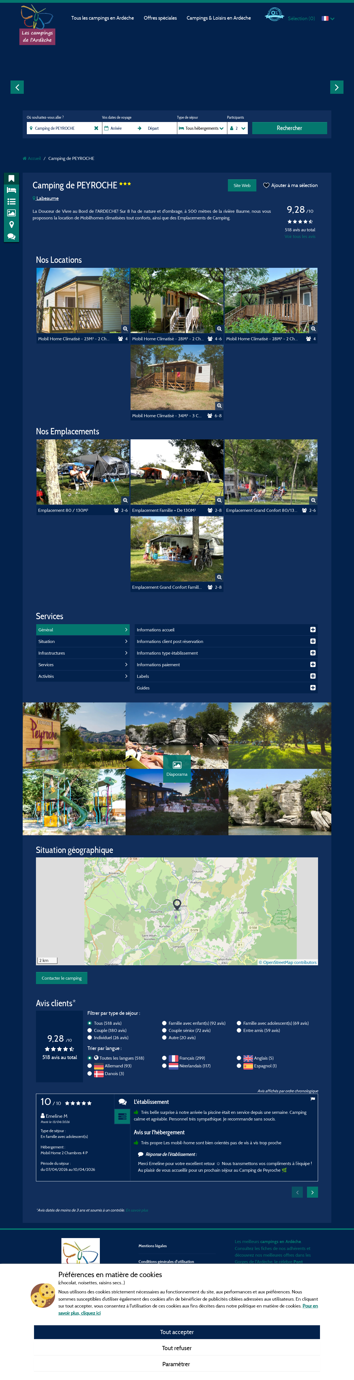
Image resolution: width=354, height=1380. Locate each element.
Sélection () (301, 18)
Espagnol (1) (265, 1065)
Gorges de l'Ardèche (253, 1261)
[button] (177, 905)
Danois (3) (114, 1073)
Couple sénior (189, 1030)
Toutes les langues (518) (122, 1058)
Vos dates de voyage (116, 117)
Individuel (111, 1037)
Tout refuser (177, 1348)
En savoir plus (137, 1210)
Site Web (242, 185)
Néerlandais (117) (194, 1065)
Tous (107, 1023)
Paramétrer (176, 1364)
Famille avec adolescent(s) (276, 1023)
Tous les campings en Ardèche (102, 18)
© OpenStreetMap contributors (288, 962)
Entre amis (261, 1030)
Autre (182, 1037)
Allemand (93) (118, 1065)
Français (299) (192, 1058)
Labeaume (46, 198)
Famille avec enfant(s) (197, 1023)
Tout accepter (177, 1331)
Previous (17, 87)
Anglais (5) (264, 1058)
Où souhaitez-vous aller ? (45, 117)
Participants (235, 117)
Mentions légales (153, 1245)
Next (336, 87)
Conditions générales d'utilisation (166, 1261)
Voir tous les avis (300, 236)
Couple (110, 1030)
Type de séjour (187, 117)
